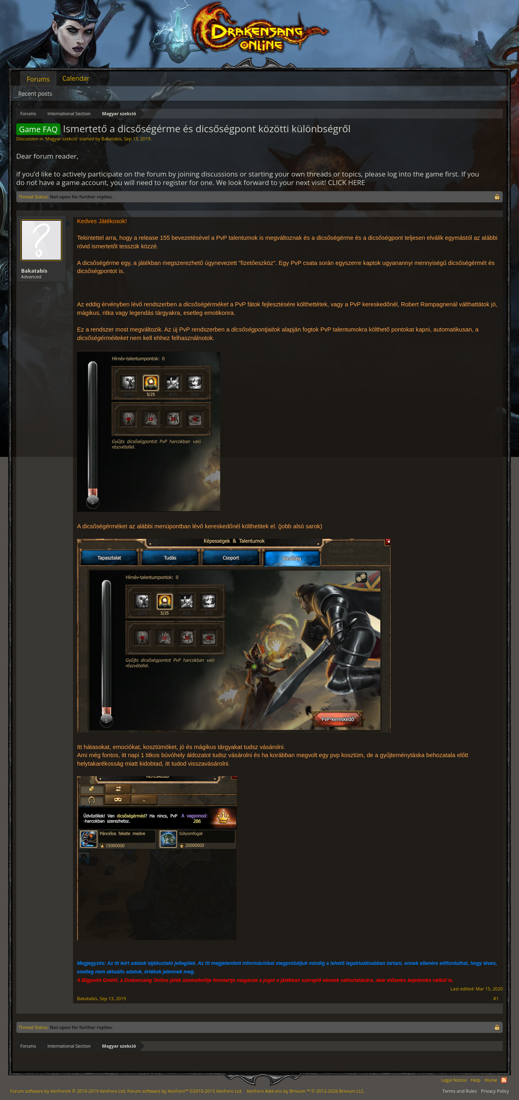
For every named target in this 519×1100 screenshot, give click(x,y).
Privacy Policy (495, 1091)
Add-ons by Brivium (306, 1091)
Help (475, 1080)
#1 (496, 998)
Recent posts (35, 93)
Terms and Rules (459, 1091)
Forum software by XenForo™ (184, 1091)
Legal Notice (454, 1080)
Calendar (76, 78)
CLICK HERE (346, 182)
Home (491, 1080)
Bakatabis (111, 139)
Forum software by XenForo (68, 1091)
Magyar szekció (61, 139)
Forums (38, 79)
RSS (504, 1080)
